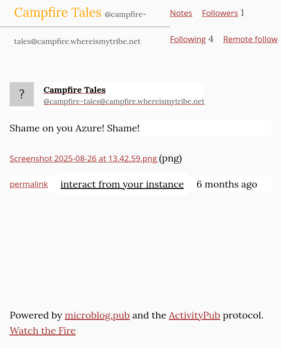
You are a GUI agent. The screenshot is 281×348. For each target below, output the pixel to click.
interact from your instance (122, 184)
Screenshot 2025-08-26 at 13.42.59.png (84, 158)
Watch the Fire (43, 330)
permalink (29, 183)
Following (188, 38)
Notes (181, 12)
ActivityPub (194, 315)
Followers (220, 12)
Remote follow (250, 38)
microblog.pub (97, 315)
